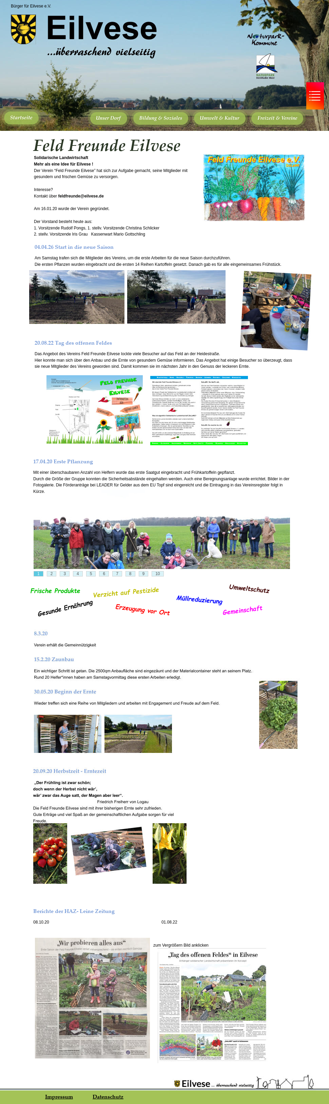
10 (157, 573)
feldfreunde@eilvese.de (80, 196)
